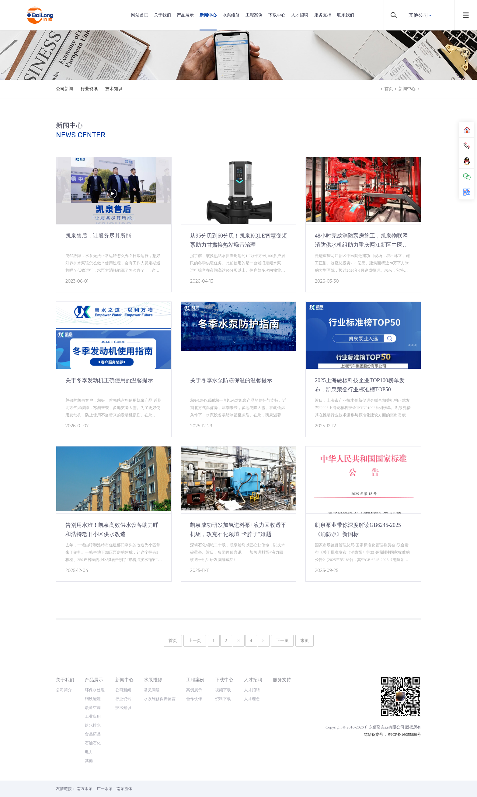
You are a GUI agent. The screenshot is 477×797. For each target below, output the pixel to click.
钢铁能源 (93, 698)
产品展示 (185, 15)
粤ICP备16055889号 (404, 734)
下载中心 (276, 15)
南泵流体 (124, 788)
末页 (304, 640)
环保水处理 (95, 690)
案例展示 (194, 690)
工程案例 (254, 15)
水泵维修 (231, 15)
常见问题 (152, 690)
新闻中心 (208, 15)
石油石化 (93, 743)
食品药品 (93, 734)
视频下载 (223, 690)
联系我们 (345, 15)
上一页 (194, 640)
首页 (389, 88)
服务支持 (322, 15)
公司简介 (64, 690)
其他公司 (418, 15)
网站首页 (139, 15)
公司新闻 (64, 88)
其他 (89, 760)
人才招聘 (299, 15)
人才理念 (252, 698)
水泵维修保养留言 (160, 698)
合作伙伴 (194, 698)
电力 (89, 751)
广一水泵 (105, 788)
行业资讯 (89, 88)
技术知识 (113, 88)
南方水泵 (84, 788)
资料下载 (223, 698)
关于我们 (162, 15)
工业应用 (93, 716)
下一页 (282, 640)
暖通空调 (93, 707)
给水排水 (93, 725)
